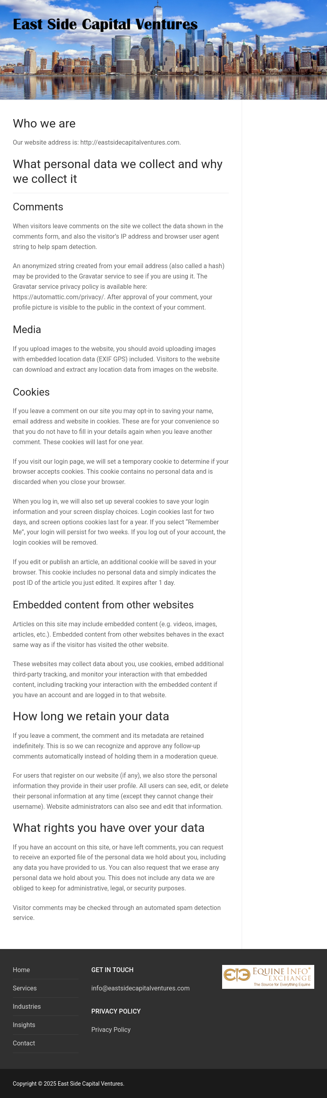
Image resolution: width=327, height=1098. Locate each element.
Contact (24, 1043)
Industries (27, 1006)
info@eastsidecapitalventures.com (140, 988)
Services (25, 988)
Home (21, 970)
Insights (24, 1025)
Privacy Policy (111, 1029)
